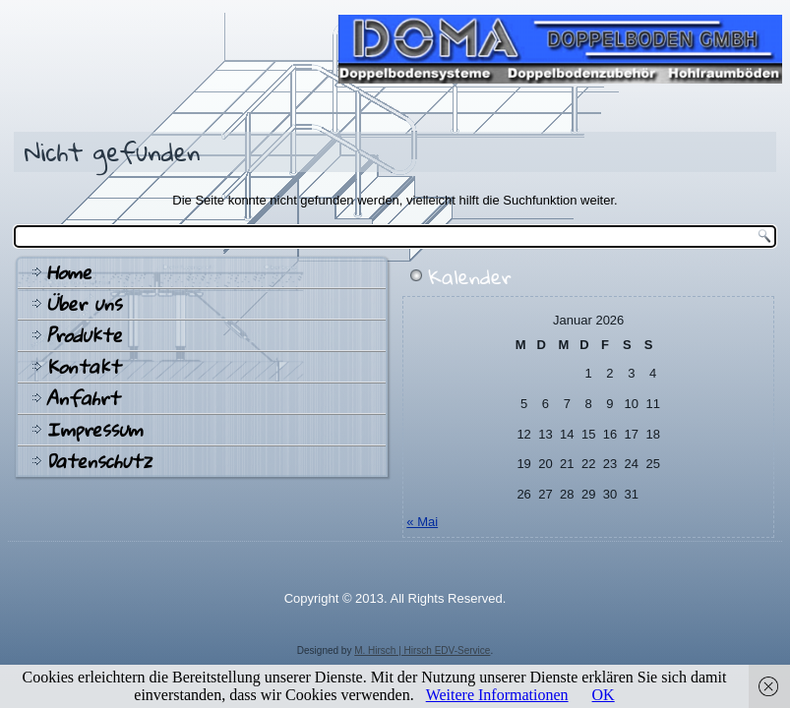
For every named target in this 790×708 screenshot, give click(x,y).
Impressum (94, 429)
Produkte (84, 335)
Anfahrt (82, 398)
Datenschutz (99, 461)
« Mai (422, 521)
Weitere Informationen (497, 694)
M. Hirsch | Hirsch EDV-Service (422, 650)
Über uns (84, 304)
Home (68, 272)
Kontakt (83, 367)
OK (603, 694)
